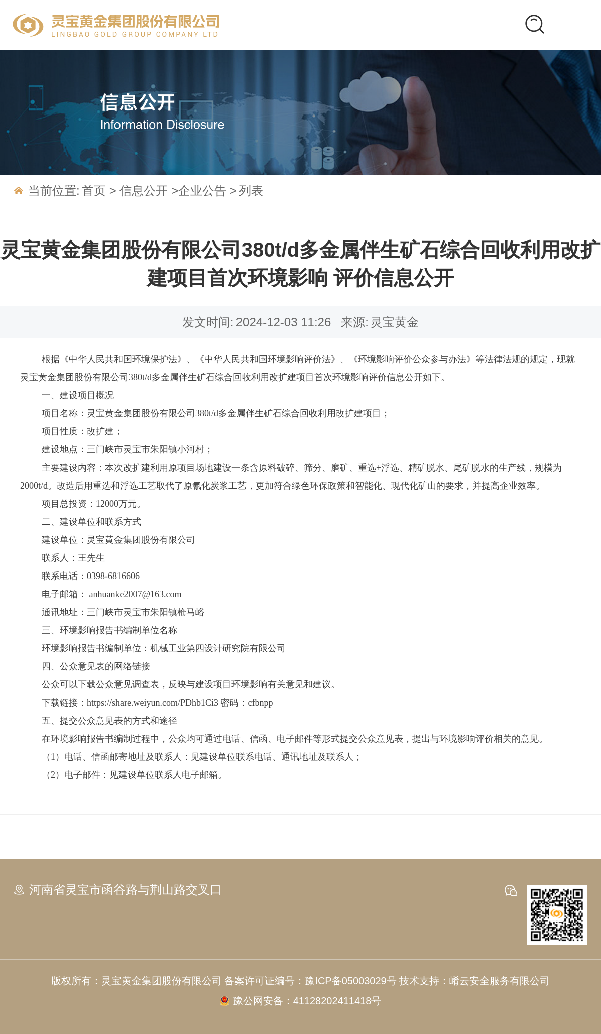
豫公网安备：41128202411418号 (307, 1000)
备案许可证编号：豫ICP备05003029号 (311, 980)
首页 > (100, 190)
